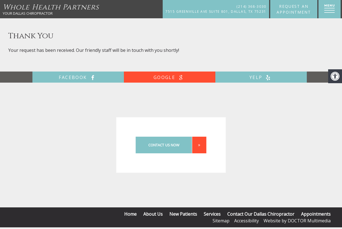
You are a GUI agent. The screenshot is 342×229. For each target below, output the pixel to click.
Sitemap (221, 221)
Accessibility (246, 221)
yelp (261, 77)
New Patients (183, 214)
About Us (153, 214)
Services (212, 214)
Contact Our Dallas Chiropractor (260, 214)
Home (130, 214)
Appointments (316, 214)
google (170, 77)
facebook (78, 77)
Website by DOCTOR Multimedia (297, 221)
